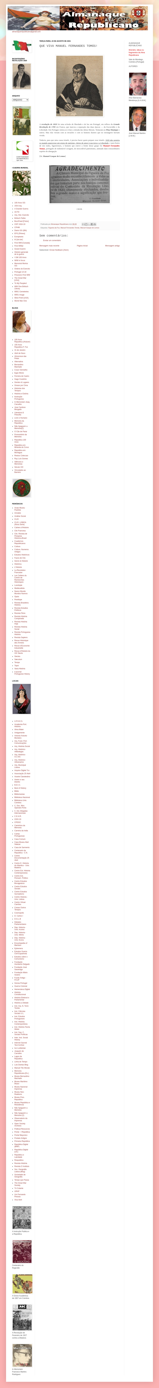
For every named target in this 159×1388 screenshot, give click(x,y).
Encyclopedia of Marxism (20, 944)
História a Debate (21, 1003)
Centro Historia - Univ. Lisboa (21, 898)
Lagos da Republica (18, 1057)
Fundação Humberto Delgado (22, 963)
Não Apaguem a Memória (20, 1109)
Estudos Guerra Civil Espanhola (20, 952)
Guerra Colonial (20, 986)
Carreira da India (21, 831)
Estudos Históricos (21, 555)
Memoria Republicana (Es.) (21, 1072)
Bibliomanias (19, 794)
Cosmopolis (19, 913)
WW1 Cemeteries (21, 292)
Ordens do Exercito (22, 269)
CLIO (16, 519)
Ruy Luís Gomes (21, 459)
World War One (20, 301)
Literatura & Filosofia (19, 414)
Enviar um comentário (52, 240)
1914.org (18, 206)
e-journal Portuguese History (22, 673)
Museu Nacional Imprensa (20, 1088)
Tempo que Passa (21, 1180)
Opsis (16, 597)
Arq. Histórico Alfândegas (19, 750)
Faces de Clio (19, 558)
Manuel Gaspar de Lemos (89, 228)
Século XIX (18, 467)
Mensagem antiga (112, 246)
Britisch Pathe (20, 218)
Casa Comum (19, 839)
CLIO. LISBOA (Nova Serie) (20, 523)
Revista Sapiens (21, 637)
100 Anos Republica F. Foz (21, 346)
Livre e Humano (20, 418)
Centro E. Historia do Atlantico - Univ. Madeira (21, 865)
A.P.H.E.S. (18, 721)
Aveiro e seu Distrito (19, 781)
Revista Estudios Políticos (21, 609)
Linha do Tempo (20, 1062)
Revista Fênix (19, 613)
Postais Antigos (20, 1138)
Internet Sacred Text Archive (20, 1044)
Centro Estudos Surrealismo (20, 893)
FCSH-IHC (18, 240)
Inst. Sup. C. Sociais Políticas (21, 1033)
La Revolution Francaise (19, 571)
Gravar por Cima (21, 385)
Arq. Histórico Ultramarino (19, 761)
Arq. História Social (22, 746)
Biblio (16, 791)
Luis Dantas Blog (21, 1065)
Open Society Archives (19, 1125)
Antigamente (19, 733)
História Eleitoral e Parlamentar (21, 999)
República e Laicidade (19, 1156)
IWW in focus (19, 260)
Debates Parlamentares (20, 923)
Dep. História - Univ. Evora (20, 939)
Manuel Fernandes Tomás (70, 228)
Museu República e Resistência (22, 1104)
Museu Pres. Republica (19, 1098)
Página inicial (82, 246)
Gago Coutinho (20, 379)
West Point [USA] (21, 298)
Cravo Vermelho (20, 370)
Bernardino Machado (18, 366)
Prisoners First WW (22, 275)
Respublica (18, 1160)
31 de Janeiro (19, 350)
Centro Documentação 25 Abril (21, 858)
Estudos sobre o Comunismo (21, 958)
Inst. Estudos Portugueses (19, 1017)
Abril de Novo (19, 353)
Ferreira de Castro (21, 376)
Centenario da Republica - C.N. (21, 851)
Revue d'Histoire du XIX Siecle (22, 652)
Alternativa (18, 362)
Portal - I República (22, 1132)
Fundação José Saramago (20, 968)
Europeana (18, 237)
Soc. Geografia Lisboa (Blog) (20, 1170)
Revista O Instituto (21, 1166)
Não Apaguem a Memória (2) (20, 1114)
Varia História (19, 669)
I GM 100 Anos (20, 257)
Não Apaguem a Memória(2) (20, 427)
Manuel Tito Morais (22, 1068)
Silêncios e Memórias (18, 463)
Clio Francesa (20, 531)
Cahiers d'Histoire (21, 527)
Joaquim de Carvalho (19, 1052)
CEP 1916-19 (19, 224)
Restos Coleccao (21, 456)
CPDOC (17, 822)
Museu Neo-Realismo (19, 1093)
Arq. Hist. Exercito (21, 215)
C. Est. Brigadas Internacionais (21, 812)
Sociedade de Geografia (19, 1176)
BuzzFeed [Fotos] (21, 221)
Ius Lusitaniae (20, 1048)
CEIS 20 (17, 819)
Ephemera (18, 948)
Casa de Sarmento (22, 847)
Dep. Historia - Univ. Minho (20, 933)
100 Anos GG (19, 203)
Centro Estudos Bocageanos (20, 882)
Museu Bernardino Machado (21, 1077)
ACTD (16, 212)
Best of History (20, 788)
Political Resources (22, 1129)
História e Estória (21, 394)
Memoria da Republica (19, 422)
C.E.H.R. (18, 816)
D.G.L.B (17, 919)
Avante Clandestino (22, 777)
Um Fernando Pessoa (19, 1195)
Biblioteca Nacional (22, 797)
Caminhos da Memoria (19, 826)
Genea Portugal (20, 983)
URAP (16, 1191)
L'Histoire (18, 567)
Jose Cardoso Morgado (20, 408)
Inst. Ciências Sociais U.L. (19, 1012)
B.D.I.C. (17, 785)
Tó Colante (18, 1188)
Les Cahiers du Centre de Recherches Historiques (20, 578)
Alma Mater (19, 729)
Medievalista (19, 588)
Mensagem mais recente (49, 246)
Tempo (17, 662)
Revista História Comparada (20, 617)
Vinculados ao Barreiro (20, 471)
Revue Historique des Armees (21, 641)
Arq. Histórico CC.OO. (19, 756)
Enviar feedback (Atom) (59, 250)
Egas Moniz (19, 373)
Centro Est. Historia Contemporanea (22, 872)
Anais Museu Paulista (19, 509)
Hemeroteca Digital (22, 989)
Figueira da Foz (54, 228)
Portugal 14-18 (20, 272)
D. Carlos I (18, 916)
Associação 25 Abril (22, 774)
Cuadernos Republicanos (19, 542)
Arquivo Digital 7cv (21, 770)
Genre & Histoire (21, 561)
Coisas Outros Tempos (20, 909)
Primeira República (22, 1141)
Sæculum (18, 659)
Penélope (18, 600)
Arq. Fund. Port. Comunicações (20, 742)
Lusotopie (18, 585)
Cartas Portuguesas (19, 835)
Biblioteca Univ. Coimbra (20, 801)
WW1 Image (19, 295)
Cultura (17, 546)
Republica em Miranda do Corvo (21, 446)
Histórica (18, 564)
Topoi (16, 666)
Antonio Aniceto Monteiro (20, 737)
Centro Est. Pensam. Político (21, 877)
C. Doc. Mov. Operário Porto (20, 807)
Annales (17, 513)
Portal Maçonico (20, 1135)
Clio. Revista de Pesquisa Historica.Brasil (20, 536)
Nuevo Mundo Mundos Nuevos (21, 592)
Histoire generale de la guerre (21, 253)
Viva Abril (18, 1200)
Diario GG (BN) (20, 230)
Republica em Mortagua (19, 451)
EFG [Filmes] (19, 233)
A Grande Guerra (21, 209)
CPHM (17, 227)
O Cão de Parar (20, 431)
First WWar (18, 246)
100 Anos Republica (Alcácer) (22, 341)
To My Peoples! (20, 283)
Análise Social (20, 516)
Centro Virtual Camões (19, 903)
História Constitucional (20, 993)
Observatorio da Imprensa (20, 1119)
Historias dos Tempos (19, 389)
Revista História (20, 1163)
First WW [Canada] (22, 243)
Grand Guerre (20, 249)
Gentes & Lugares (21, 382)
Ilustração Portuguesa (19, 398)
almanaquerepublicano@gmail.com (26, 32)
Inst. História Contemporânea (20, 1023)
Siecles (17, 656)
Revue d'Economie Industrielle (22, 647)
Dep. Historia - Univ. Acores (20, 928)
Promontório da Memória (20, 435)
